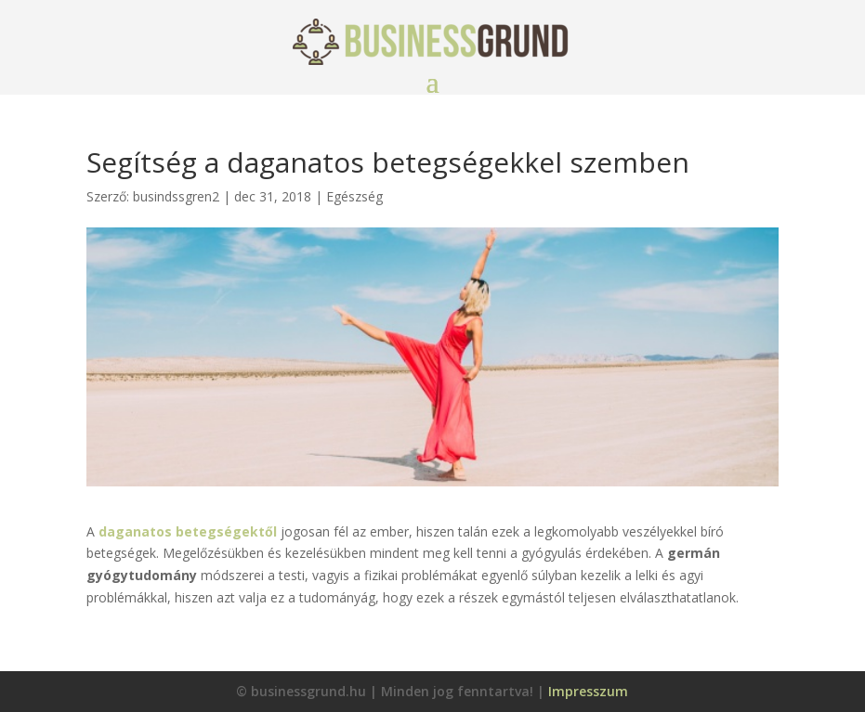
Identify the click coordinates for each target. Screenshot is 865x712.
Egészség (354, 196)
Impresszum (588, 691)
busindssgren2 (176, 196)
